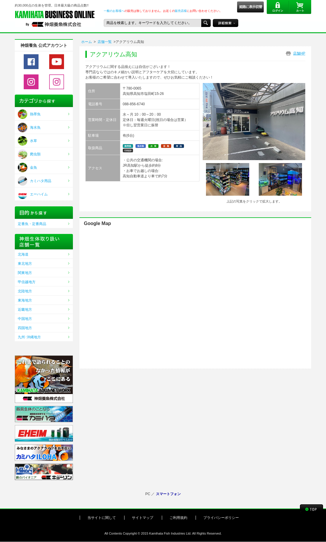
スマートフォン (168, 494)
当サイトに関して (101, 518)
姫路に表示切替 (250, 7)
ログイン (278, 7)
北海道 (23, 254)
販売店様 (181, 10)
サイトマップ (142, 518)
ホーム (86, 42)
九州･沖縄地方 (29, 337)
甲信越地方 (27, 282)
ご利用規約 (178, 518)
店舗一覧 (105, 42)
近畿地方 (25, 309)
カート (300, 7)
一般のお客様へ (114, 10)
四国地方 (25, 328)
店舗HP (299, 53)
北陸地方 (25, 291)
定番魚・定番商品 (32, 224)
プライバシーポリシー (221, 518)
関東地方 (25, 273)
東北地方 (25, 264)
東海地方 (25, 300)
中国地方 (25, 319)
